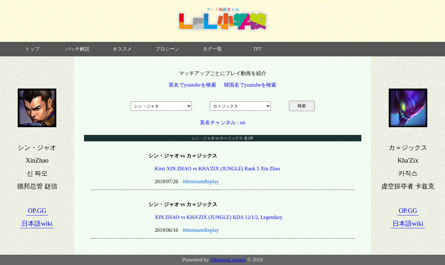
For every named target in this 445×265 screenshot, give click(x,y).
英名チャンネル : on (222, 122)
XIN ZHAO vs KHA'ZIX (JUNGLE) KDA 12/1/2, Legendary (219, 217)
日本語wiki (37, 223)
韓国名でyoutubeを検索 (250, 85)
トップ (32, 49)
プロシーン (167, 49)
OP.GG (37, 210)
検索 (302, 105)
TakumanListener (228, 259)
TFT (257, 49)
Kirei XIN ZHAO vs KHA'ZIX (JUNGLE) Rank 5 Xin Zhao (217, 168)
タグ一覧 (212, 49)
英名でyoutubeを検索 (192, 85)
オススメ (122, 49)
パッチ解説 (77, 49)
